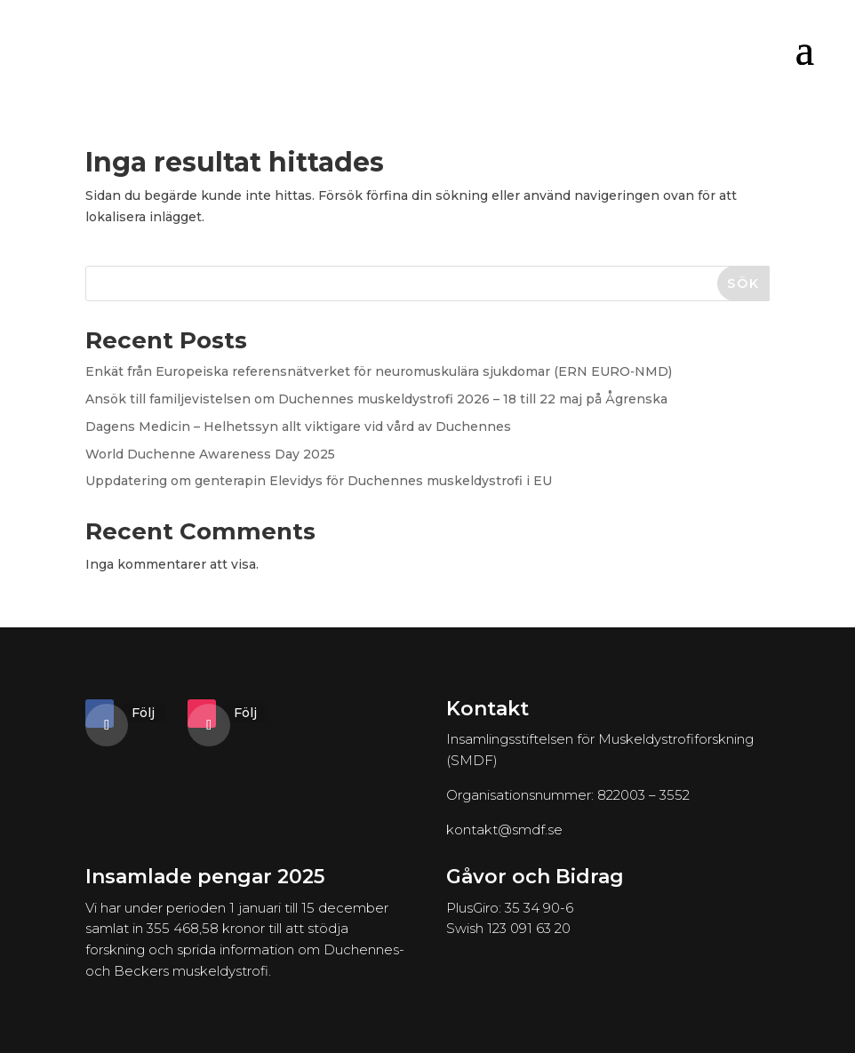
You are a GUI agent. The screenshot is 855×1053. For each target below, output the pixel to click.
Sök (743, 283)
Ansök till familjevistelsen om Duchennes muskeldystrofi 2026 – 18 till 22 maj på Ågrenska (376, 399)
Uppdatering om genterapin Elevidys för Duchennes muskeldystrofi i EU (318, 481)
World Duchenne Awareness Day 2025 (210, 454)
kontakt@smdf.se (504, 829)
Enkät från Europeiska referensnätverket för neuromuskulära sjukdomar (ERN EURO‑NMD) (378, 371)
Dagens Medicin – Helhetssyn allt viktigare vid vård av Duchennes (298, 427)
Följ (143, 713)
